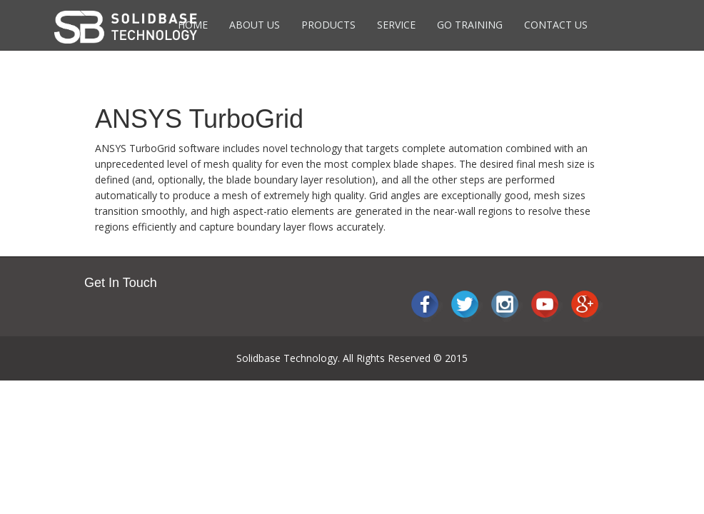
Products (328, 24)
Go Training (470, 24)
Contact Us (556, 24)
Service (396, 24)
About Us (254, 24)
